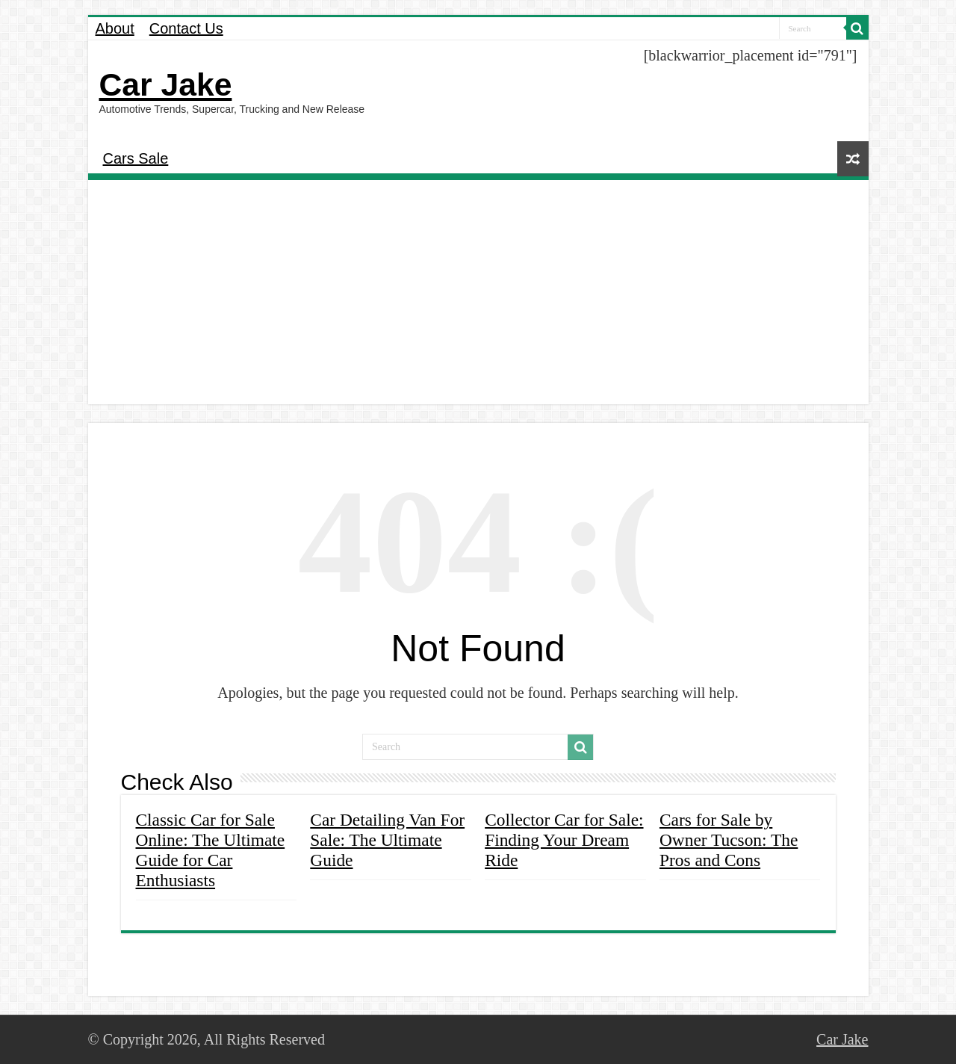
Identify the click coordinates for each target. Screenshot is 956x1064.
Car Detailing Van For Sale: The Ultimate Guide (387, 840)
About (115, 28)
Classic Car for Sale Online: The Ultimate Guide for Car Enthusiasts (210, 850)
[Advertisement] (478, 292)
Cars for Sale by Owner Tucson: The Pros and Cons (728, 840)
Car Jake (165, 84)
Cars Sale (136, 158)
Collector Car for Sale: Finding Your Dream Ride (564, 840)
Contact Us (186, 28)
